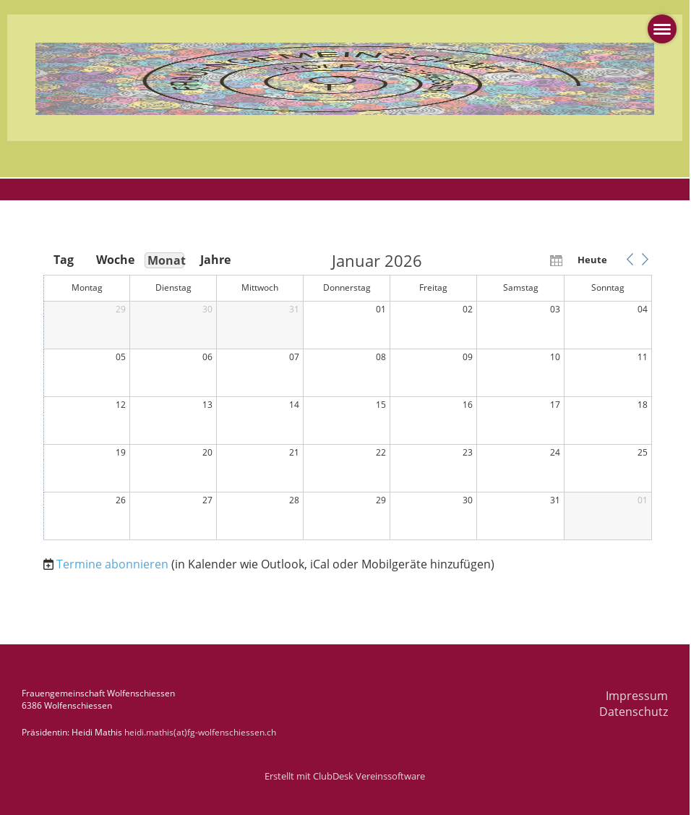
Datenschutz (633, 712)
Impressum (637, 696)
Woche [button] (114, 259)
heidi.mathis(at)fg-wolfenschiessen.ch (200, 732)
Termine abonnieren (112, 564)
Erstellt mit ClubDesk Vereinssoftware (345, 775)
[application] (347, 397)
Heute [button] (592, 259)
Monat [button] (165, 260)
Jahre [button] (215, 259)
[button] (629, 259)
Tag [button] (63, 259)
